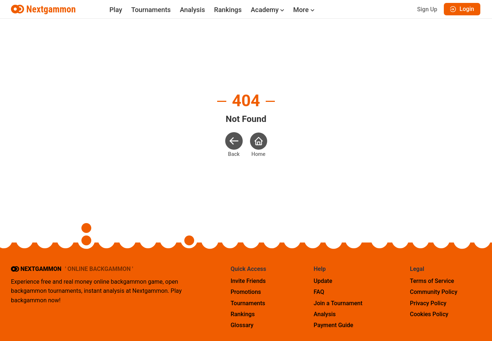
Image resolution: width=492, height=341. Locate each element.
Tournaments (151, 10)
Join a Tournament (338, 303)
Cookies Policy (429, 314)
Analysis (192, 10)
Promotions (246, 291)
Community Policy (433, 291)
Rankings (228, 10)
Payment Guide (333, 325)
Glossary (242, 325)
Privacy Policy (428, 303)
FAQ (319, 291)
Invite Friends (248, 280)
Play (115, 10)
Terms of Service (432, 280)
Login (462, 8)
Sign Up (427, 9)
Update (323, 280)
